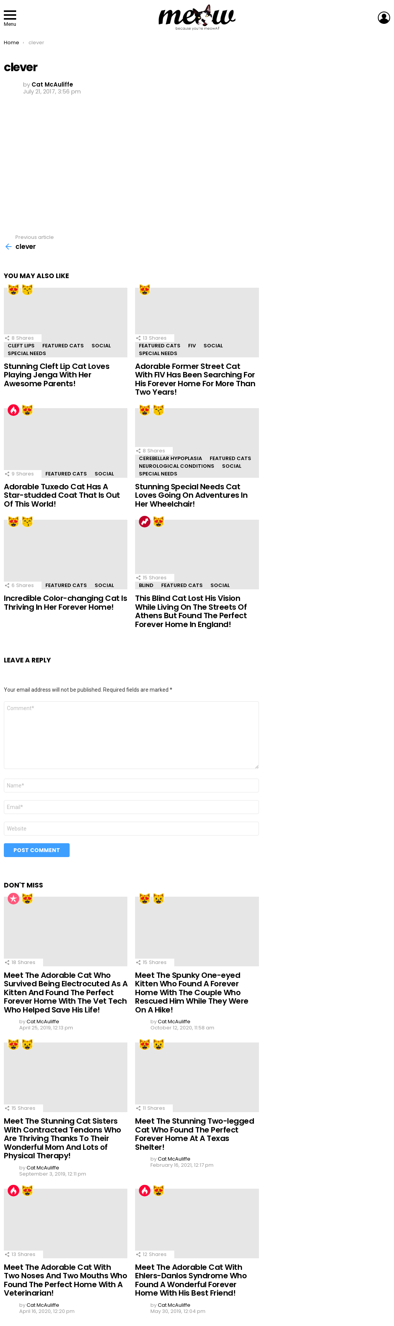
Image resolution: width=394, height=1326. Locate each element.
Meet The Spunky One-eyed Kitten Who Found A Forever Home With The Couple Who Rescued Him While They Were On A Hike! (192, 992)
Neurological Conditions (176, 466)
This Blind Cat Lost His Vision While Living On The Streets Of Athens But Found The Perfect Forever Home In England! (191, 611)
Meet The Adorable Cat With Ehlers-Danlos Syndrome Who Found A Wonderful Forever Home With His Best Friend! (191, 1280)
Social (101, 345)
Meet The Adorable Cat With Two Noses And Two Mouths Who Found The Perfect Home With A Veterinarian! (65, 1280)
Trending (144, 521)
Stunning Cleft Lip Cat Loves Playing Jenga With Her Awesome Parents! (56, 375)
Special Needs (27, 353)
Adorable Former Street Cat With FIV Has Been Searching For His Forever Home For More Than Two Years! (195, 379)
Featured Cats (63, 345)
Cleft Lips (21, 345)
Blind (146, 585)
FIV (192, 345)
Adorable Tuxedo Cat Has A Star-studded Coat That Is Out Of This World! (62, 495)
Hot (13, 410)
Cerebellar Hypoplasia (170, 458)
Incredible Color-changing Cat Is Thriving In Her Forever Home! (65, 602)
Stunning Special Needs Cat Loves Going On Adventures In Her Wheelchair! (191, 495)
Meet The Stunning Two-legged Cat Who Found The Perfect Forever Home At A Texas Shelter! (194, 1134)
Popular (13, 898)
